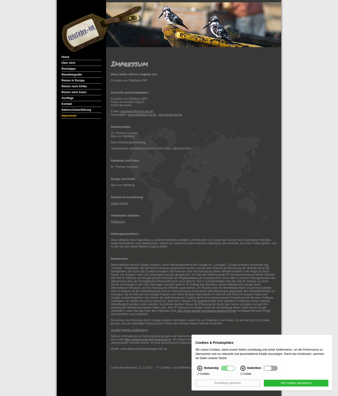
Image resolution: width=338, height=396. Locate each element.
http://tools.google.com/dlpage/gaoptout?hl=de (207, 310)
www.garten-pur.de (170, 114)
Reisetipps (68, 68)
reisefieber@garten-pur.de (136, 111)
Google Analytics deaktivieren (129, 330)
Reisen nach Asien (73, 92)
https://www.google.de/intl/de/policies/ (147, 339)
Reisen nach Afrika (74, 86)
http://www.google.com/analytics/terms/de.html (243, 336)
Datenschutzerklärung (76, 109)
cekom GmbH (119, 203)
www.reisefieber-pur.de (141, 114)
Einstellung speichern (227, 385)
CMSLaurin (118, 221)
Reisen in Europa (72, 80)
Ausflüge (67, 98)
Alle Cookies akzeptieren (295, 385)
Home (65, 57)
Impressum (69, 115)
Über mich (68, 63)
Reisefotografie (71, 74)
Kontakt (66, 104)
